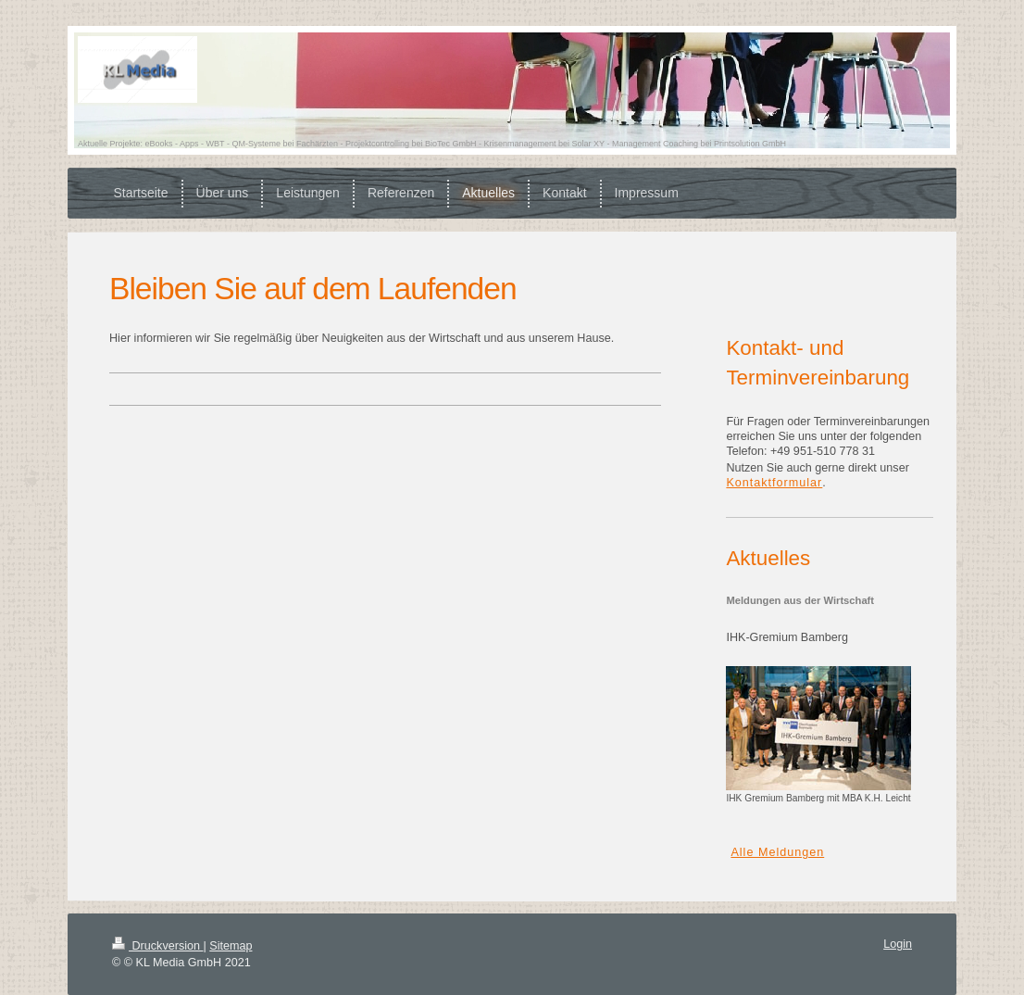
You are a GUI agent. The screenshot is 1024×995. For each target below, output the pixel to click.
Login (897, 944)
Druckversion (157, 945)
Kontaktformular (774, 482)
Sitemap (230, 945)
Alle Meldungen (777, 852)
